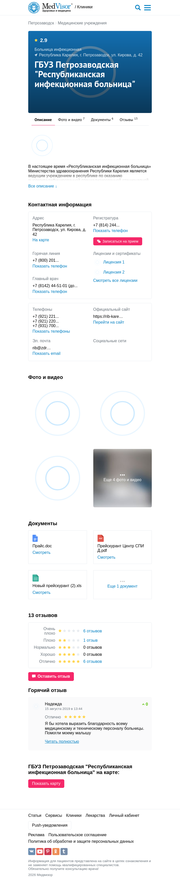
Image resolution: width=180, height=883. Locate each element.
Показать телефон (110, 230)
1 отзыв (90, 640)
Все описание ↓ (42, 186)
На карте (41, 240)
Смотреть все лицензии (115, 280)
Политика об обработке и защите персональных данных (81, 841)
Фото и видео (71, 119)
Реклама (36, 835)
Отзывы (129, 119)
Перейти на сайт (108, 322)
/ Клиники (84, 7)
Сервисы (53, 815)
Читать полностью (62, 741)
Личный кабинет (124, 815)
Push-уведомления (50, 825)
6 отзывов (92, 631)
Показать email (47, 353)
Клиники (73, 815)
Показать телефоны (51, 331)
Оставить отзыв (51, 676)
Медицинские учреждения (82, 23)
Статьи (34, 815)
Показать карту (46, 783)
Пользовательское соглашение (77, 835)
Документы (102, 119)
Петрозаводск (41, 23)
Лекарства (95, 815)
